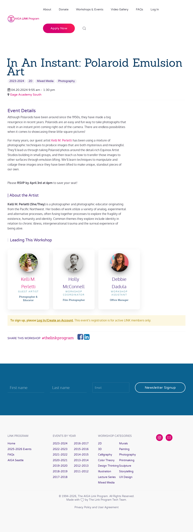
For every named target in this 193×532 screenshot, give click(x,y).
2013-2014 (81, 460)
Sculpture (125, 465)
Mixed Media (45, 81)
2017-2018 (60, 477)
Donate (63, 9)
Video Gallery (119, 9)
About (47, 9)
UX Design (125, 477)
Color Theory (106, 460)
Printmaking (126, 460)
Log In (155, 9)
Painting (124, 449)
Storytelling (126, 471)
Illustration (104, 471)
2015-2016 (81, 449)
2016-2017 (81, 443)
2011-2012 (81, 471)
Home (11, 443)
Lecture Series (107, 477)
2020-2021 (60, 460)
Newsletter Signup (160, 387)
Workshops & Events (89, 9)
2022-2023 (60, 449)
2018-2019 (60, 471)
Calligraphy (105, 454)
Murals (123, 443)
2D (30, 81)
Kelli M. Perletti (61, 140)
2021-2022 (60, 454)
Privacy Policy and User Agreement (96, 507)
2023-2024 (16, 81)
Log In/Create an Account (55, 320)
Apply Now (59, 28)
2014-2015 (81, 454)
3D (100, 449)
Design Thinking (108, 465)
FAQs (139, 9)
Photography (66, 81)
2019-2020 (60, 465)
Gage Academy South (25, 95)
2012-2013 (81, 465)
